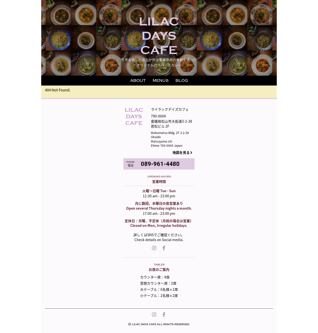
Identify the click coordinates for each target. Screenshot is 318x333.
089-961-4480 (160, 163)
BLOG (181, 80)
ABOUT (138, 80)
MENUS (161, 80)
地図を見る (181, 152)
